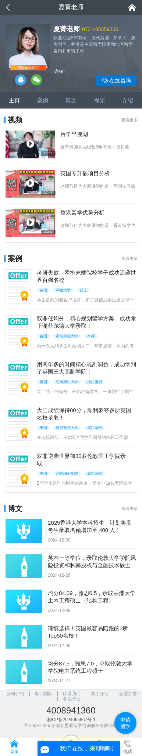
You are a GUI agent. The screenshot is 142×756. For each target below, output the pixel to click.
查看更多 (129, 120)
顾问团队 (44, 693)
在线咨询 (116, 80)
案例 (42, 100)
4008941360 (70, 710)
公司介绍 (15, 693)
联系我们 (72, 693)
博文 (71, 100)
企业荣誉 (128, 693)
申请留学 (125, 723)
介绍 (127, 100)
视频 (99, 100)
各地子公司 (72, 699)
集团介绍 (100, 693)
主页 (14, 100)
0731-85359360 (100, 29)
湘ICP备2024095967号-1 (70, 719)
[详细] (59, 71)
